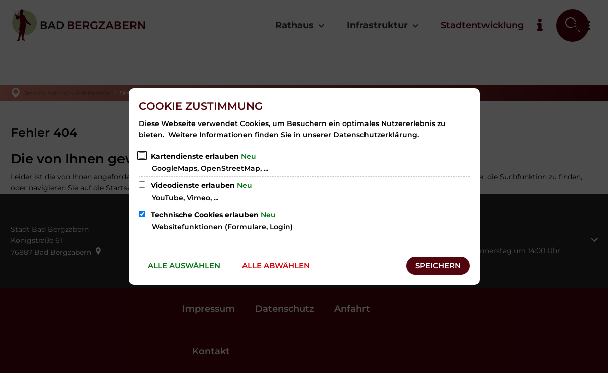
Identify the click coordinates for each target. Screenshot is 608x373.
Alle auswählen (184, 265)
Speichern (438, 265)
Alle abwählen (276, 265)
